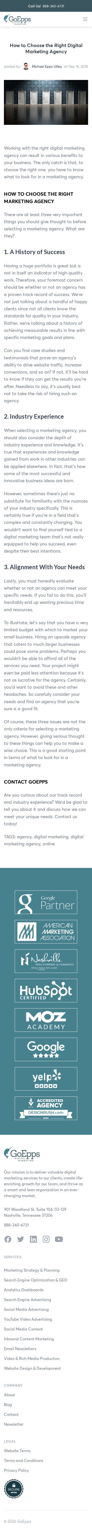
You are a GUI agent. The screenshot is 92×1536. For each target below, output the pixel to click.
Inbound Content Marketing (29, 1338)
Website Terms (17, 1450)
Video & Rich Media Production (32, 1358)
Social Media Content (23, 1328)
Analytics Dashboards (23, 1289)
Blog (8, 1404)
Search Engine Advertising (27, 1299)
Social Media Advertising (26, 1309)
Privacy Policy (16, 1470)
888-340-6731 (53, 6)
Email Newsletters (20, 1348)
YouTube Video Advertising (28, 1319)
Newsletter (14, 1424)
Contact (11, 1414)
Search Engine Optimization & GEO (35, 1279)
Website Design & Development (32, 1368)
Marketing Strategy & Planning (32, 1270)
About (9, 1394)
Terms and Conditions (23, 1460)
